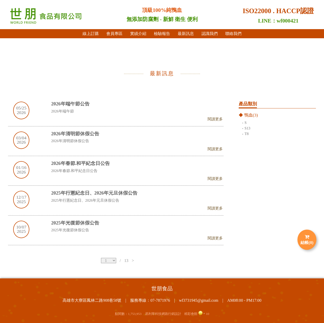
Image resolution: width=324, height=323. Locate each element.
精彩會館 (190, 314)
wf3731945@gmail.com (198, 300)
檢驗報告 (162, 33)
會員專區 (114, 33)
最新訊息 (186, 33)
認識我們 (209, 33)
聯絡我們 (233, 33)
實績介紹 (138, 33)
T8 (247, 134)
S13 (247, 128)
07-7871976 (160, 300)
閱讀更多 (215, 119)
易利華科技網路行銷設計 (163, 314)
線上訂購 (91, 33)
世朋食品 (162, 289)
